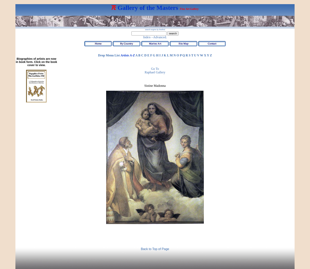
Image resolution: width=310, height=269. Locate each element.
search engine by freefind (155, 30)
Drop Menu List (109, 55)
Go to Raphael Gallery (155, 70)
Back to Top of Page (155, 249)
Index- (147, 37)
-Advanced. (159, 37)
